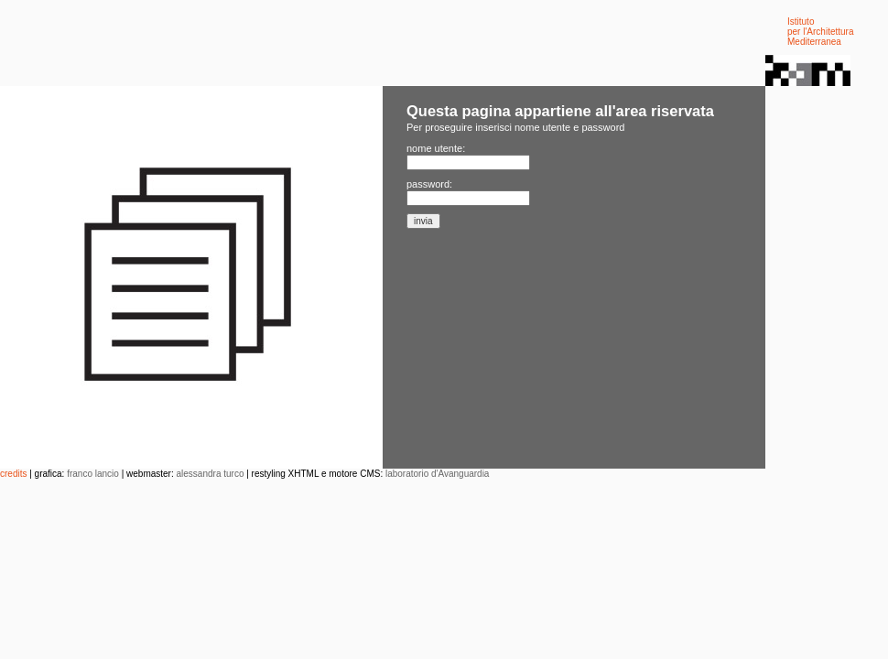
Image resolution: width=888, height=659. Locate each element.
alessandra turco (210, 474)
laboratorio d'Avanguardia (437, 474)
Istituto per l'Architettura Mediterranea (820, 31)
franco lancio (93, 474)
